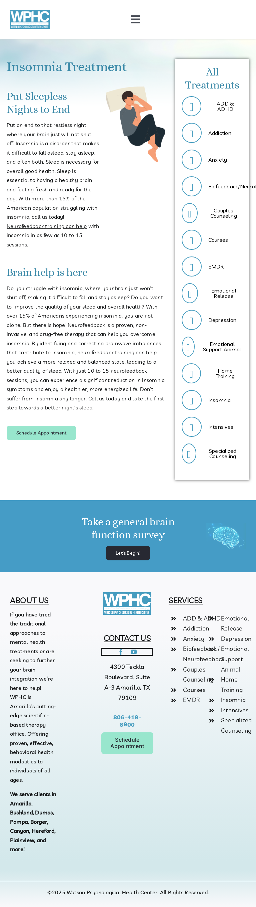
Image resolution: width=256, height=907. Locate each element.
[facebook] (121, 652)
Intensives (234, 710)
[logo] (30, 12)
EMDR (191, 700)
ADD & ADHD (202, 618)
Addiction (196, 628)
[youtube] (134, 652)
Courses (194, 690)
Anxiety (193, 639)
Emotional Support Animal (235, 659)
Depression (236, 639)
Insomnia (233, 700)
